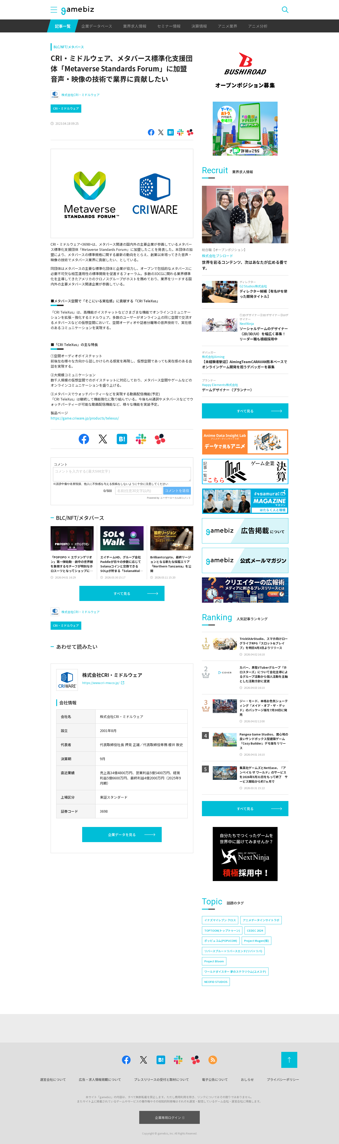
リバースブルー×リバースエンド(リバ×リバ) (233, 951)
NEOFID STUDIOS (215, 982)
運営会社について (53, 1079)
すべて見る (122, 593)
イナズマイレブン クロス (220, 920)
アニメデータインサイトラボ (261, 920)
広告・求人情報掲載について (100, 1079)
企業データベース (96, 26)
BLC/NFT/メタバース (69, 47)
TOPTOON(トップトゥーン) (222, 930)
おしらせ (247, 1079)
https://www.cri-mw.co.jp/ (103, 683)
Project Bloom (214, 961)
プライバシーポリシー (283, 1079)
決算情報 (199, 26)
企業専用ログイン (169, 1117)
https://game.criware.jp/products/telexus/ (85, 418)
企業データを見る (122, 834)
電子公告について (215, 1079)
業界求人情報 (134, 26)
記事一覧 (62, 26)
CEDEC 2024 (255, 930)
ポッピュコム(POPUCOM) (220, 941)
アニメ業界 (227, 26)
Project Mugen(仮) (256, 941)
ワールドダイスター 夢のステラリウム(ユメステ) (235, 971)
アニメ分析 (257, 26)
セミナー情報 (169, 26)
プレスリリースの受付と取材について (161, 1079)
